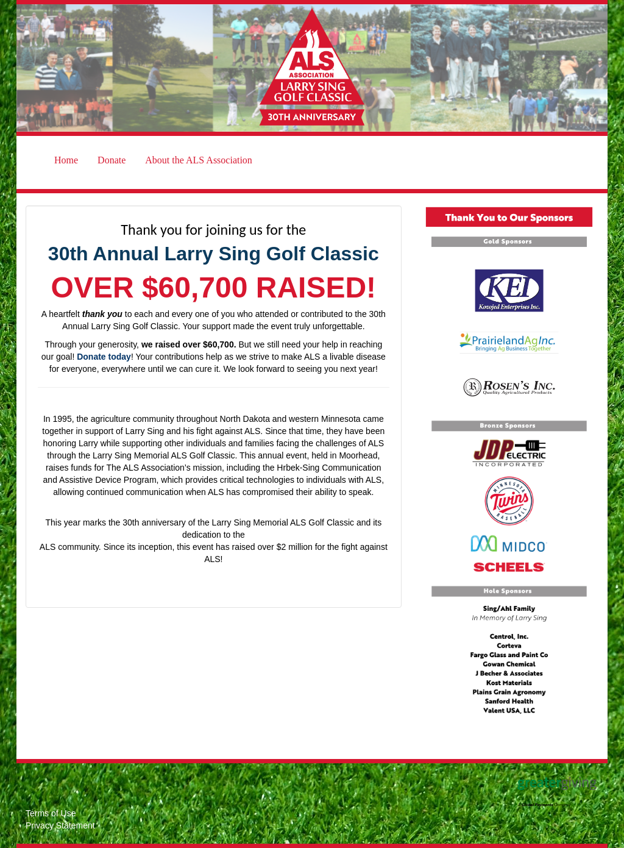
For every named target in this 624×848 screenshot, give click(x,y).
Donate (112, 160)
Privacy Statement (60, 825)
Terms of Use (51, 813)
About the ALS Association (198, 160)
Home (66, 160)
